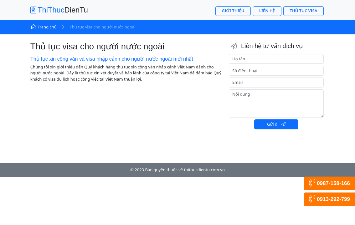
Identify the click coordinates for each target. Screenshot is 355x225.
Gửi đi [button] (276, 124)
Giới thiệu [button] (233, 10)
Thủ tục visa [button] (303, 10)
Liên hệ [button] (267, 10)
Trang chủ (43, 27)
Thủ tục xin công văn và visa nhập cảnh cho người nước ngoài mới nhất (111, 59)
